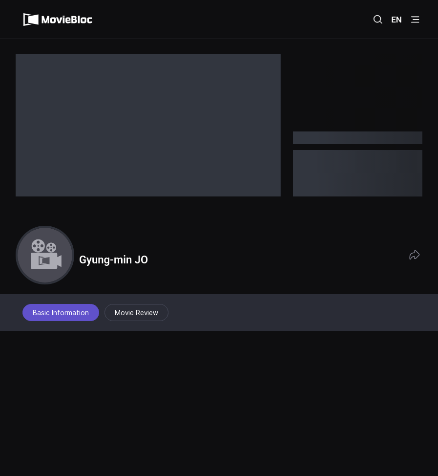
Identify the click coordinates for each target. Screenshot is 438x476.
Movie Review (136, 313)
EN (396, 19)
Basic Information (61, 313)
